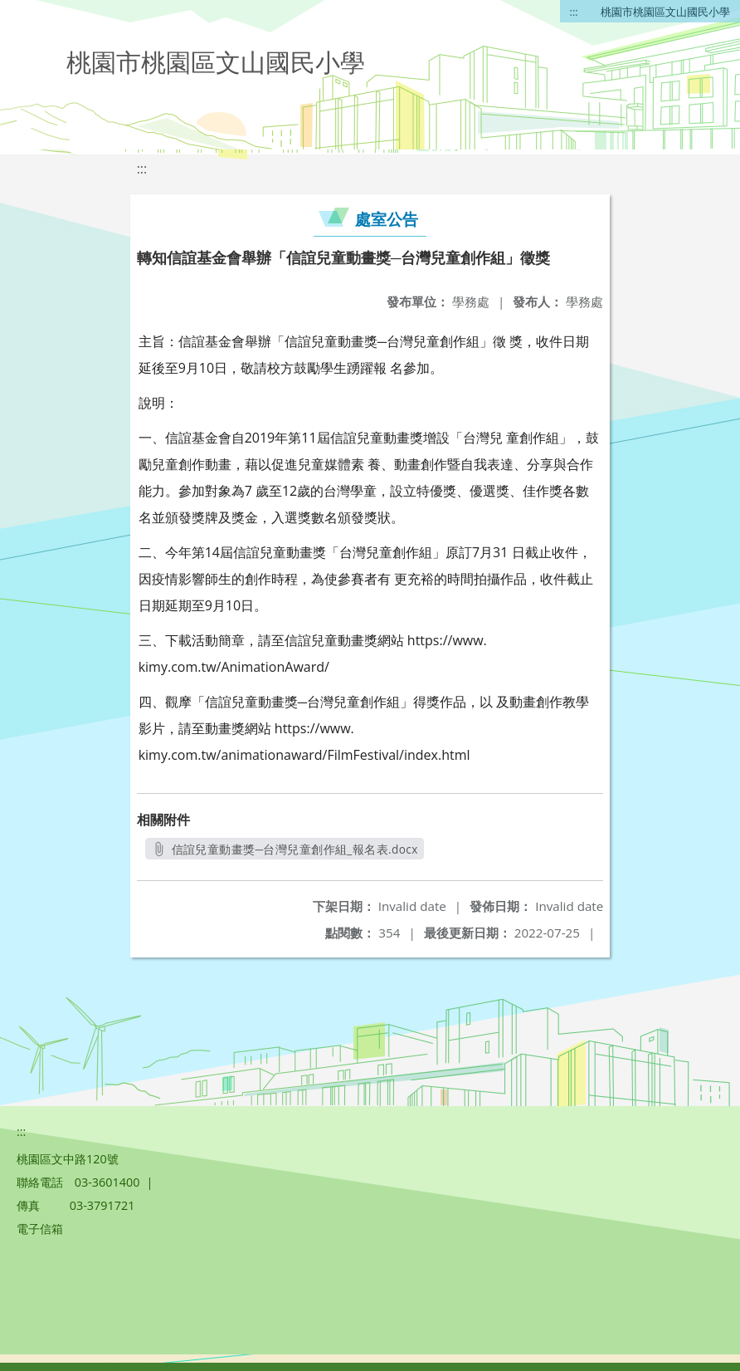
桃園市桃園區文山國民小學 (665, 11)
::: (574, 11)
